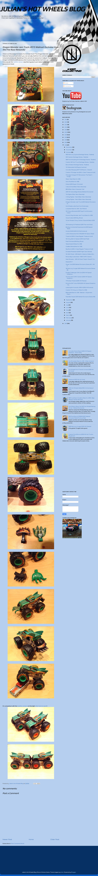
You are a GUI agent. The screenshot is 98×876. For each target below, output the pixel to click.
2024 (66, 122)
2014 (65, 323)
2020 (66, 132)
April (67, 312)
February (69, 317)
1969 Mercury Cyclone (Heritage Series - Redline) (80, 154)
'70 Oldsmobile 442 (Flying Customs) (76, 167)
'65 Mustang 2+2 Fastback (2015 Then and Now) (79, 224)
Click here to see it (41, 706)
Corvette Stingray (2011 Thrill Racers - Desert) (79, 169)
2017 (65, 139)
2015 (65, 145)
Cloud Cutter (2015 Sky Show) (74, 217)
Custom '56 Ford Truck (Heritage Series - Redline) (80, 162)
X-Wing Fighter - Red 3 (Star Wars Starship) (78, 199)
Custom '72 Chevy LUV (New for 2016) (76, 290)
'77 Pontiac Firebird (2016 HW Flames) (76, 280)
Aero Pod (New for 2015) (72, 181)
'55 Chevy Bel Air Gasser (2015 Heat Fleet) (77, 238)
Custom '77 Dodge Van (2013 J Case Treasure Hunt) (80, 172)
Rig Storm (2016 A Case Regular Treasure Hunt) (79, 249)
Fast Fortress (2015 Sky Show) (74, 241)
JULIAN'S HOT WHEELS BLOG (42, 9)
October (68, 152)
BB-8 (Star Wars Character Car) (75, 189)
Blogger (73, 872)
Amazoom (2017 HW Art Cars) (77, 379)
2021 (65, 129)
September (69, 299)
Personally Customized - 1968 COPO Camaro (79, 256)
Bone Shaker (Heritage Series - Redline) (77, 164)
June (67, 307)
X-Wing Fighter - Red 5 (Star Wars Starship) (78, 196)
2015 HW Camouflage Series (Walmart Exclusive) (79, 191)
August (68, 302)
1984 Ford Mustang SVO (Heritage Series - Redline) (80, 159)
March (68, 315)
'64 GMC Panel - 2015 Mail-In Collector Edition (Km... (80, 254)
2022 (65, 127)
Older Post (54, 839)
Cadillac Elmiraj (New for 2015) (74, 246)
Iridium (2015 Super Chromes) (74, 184)
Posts (65, 83)
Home (31, 839)
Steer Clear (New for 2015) (73, 179)
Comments (67, 86)
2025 (65, 119)
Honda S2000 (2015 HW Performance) (76, 231)
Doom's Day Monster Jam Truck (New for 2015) (79, 215)
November (69, 149)
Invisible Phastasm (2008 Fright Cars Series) (79, 251)
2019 (65, 134)
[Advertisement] (45, 31)
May (67, 310)
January (68, 320)
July (67, 305)
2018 (65, 137)
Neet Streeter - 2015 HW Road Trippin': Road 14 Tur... (80, 259)
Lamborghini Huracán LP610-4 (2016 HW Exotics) (79, 287)
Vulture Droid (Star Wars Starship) (76, 186)
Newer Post (7, 839)
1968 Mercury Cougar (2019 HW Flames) (80, 426)
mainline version (18, 62)
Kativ (62, 872)
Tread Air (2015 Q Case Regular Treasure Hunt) (79, 236)
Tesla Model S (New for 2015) (74, 244)
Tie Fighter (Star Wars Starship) (75, 194)
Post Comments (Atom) (17, 843)
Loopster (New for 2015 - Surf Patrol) (76, 208)
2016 (65, 142)
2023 (65, 124)
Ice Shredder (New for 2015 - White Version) (81, 361)
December (69, 147)
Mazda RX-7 (69, 261)
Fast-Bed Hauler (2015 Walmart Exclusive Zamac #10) (80, 296)
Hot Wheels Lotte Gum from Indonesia (77, 206)
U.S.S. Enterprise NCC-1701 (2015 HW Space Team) (80, 233)
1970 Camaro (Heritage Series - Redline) (77, 157)
